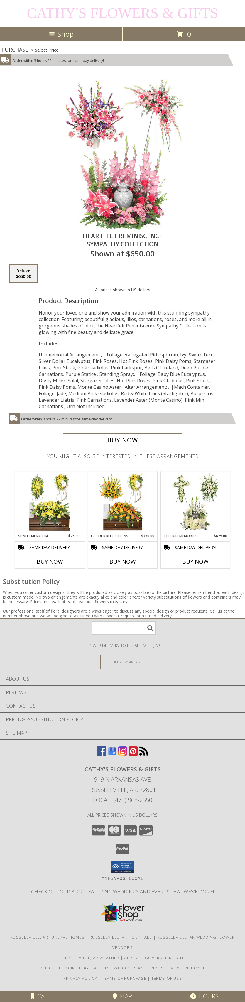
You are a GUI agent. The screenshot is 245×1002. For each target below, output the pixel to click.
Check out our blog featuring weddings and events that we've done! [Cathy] (122, 891)
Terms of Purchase (124, 978)
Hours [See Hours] (204, 996)
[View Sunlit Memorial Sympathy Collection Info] (49, 502)
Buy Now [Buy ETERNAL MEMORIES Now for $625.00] (195, 561)
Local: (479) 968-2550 (122, 800)
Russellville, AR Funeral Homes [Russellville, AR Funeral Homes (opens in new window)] (47, 937)
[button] (122, 867)
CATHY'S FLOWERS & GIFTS (122, 13)
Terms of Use (166, 978)
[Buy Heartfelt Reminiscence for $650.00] (123, 440)
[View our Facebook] (101, 754)
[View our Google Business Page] (112, 754)
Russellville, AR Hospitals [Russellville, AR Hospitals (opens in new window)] (120, 937)
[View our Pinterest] (133, 754)
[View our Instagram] (122, 754)
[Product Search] (124, 628)
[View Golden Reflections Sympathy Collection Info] (122, 502)
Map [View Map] (122, 996)
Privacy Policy (80, 978)
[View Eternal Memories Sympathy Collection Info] (195, 502)
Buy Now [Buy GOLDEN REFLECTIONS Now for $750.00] (122, 561)
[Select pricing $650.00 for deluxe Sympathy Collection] (23, 273)
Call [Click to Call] (40, 996)
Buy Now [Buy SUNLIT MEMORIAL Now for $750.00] (50, 561)
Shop (61, 34)
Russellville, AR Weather (89, 957)
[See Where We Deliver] (122, 662)
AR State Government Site (154, 957)
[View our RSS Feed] (143, 754)
